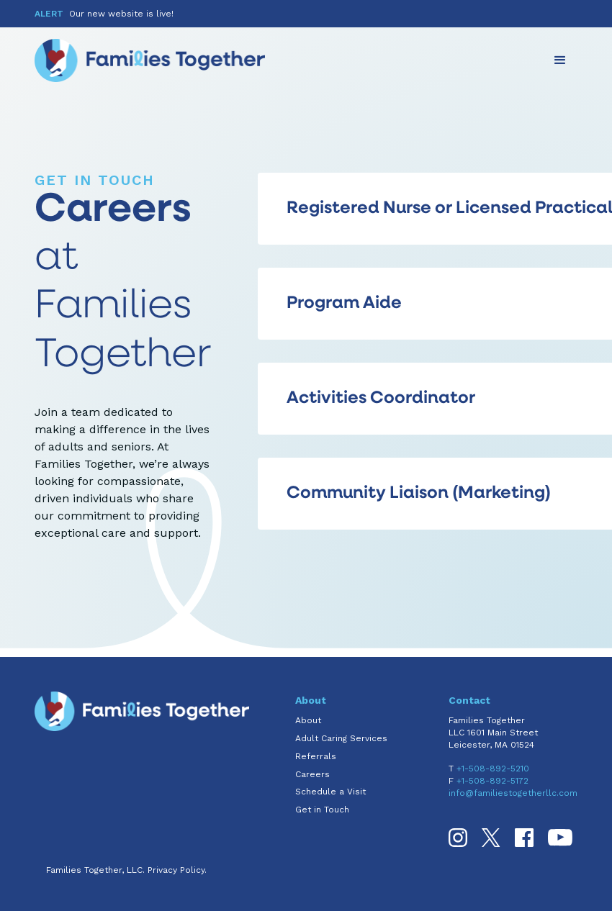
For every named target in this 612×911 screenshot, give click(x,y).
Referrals (315, 756)
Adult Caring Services (341, 738)
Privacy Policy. (177, 870)
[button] (560, 60)
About (308, 720)
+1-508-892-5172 (492, 781)
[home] (150, 60)
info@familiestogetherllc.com (513, 793)
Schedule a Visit (330, 792)
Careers (312, 774)
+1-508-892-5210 (492, 768)
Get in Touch (322, 810)
